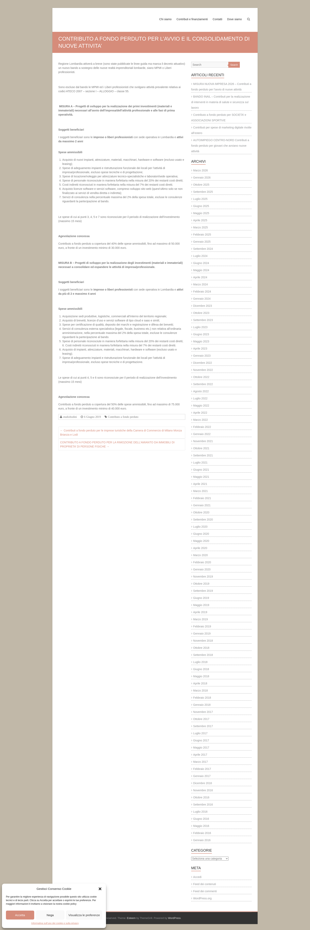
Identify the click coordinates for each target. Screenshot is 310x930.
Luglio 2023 (200, 327)
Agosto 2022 (201, 391)
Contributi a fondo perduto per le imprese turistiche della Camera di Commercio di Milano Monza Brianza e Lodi (121, 432)
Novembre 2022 (203, 369)
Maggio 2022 (201, 405)
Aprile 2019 (200, 612)
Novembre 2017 (203, 711)
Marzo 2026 (200, 170)
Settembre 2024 (203, 248)
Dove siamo (234, 19)
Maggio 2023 (201, 341)
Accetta (20, 915)
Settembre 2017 (203, 726)
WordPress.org (202, 898)
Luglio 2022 (200, 398)
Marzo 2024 (200, 284)
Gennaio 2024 (202, 298)
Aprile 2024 (200, 277)
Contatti (217, 19)
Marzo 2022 (200, 419)
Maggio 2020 (201, 540)
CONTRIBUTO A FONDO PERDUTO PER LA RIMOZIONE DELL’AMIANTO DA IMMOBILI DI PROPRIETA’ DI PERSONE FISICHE (117, 444)
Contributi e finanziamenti (192, 19)
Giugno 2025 (201, 206)
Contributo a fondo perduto (123, 416)
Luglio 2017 (200, 733)
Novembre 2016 (203, 790)
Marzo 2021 (200, 491)
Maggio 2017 (201, 747)
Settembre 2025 (203, 191)
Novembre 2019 (203, 576)
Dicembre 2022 (202, 362)
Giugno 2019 (201, 597)
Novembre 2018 (203, 640)
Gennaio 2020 (202, 569)
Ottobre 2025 (201, 184)
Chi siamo (165, 19)
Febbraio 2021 (202, 498)
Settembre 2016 (203, 804)
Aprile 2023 (200, 348)
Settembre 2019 (203, 590)
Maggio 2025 (201, 213)
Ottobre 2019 (201, 583)
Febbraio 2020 (202, 562)
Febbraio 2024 (202, 291)
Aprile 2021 (200, 483)
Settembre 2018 (203, 654)
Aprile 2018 (200, 683)
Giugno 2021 (201, 469)
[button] (100, 889)
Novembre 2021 (203, 441)
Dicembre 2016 (202, 783)
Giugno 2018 (201, 669)
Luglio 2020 (200, 526)
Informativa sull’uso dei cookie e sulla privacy (54, 923)
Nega (50, 915)
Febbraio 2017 (202, 768)
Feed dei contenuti (204, 884)
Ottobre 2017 (201, 719)
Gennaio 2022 (202, 434)
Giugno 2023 (201, 334)
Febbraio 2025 (202, 234)
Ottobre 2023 (201, 312)
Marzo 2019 (200, 619)
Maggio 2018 (201, 676)
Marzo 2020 (200, 555)
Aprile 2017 (200, 754)
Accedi (197, 877)
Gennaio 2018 (202, 704)
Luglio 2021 (200, 462)
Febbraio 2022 (202, 426)
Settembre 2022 (203, 384)
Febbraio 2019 (202, 626)
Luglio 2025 (200, 198)
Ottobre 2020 (201, 512)
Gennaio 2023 (202, 355)
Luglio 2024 (200, 255)
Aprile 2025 (200, 220)
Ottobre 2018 (201, 647)
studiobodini (70, 416)
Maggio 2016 (201, 825)
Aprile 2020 (200, 548)
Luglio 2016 (200, 811)
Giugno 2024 (201, 263)
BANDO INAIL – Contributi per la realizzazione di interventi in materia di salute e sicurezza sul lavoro (220, 102)
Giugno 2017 (201, 740)
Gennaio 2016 (202, 840)
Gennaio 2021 (202, 505)
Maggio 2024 (201, 270)
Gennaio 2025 (202, 241)
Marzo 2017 (200, 761)
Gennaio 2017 (202, 776)
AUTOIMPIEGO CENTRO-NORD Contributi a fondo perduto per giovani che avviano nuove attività (220, 146)
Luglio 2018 (200, 662)
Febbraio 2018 (202, 697)
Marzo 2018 (200, 690)
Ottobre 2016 (201, 797)
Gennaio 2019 (202, 633)
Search (234, 65)
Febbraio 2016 (202, 833)
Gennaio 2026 (202, 177)
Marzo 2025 (200, 227)
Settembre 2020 (203, 519)
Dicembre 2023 (202, 305)
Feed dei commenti (205, 891)
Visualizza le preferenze (84, 915)
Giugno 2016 (201, 818)
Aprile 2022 (200, 412)
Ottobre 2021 (201, 448)
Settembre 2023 (203, 320)
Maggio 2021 (201, 476)
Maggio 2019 (201, 605)
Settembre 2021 (203, 455)
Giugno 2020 (201, 533)
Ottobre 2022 (201, 377)
